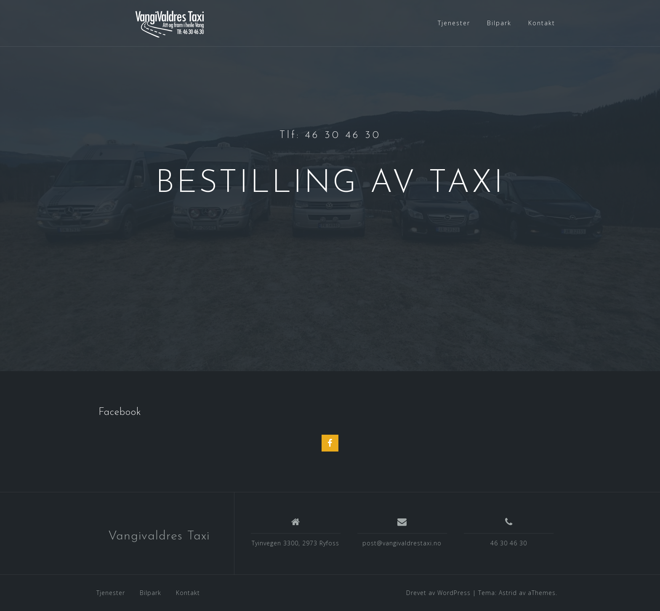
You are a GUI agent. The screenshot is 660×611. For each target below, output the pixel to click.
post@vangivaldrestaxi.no (402, 543)
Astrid (508, 593)
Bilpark (499, 23)
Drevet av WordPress (438, 593)
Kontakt (541, 23)
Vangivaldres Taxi (159, 536)
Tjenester (454, 23)
